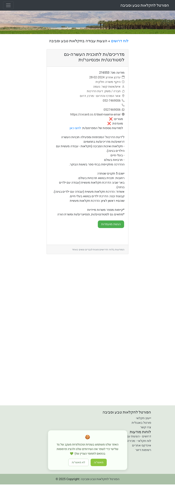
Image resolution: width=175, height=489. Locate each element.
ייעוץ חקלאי (143, 418)
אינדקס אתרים (141, 445)
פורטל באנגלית (141, 422)
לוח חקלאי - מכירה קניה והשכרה (130, 441)
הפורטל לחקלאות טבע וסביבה (144, 5)
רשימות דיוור (143, 450)
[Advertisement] (153, 95)
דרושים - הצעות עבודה (136, 436)
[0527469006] (113, 109)
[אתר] (97, 114)
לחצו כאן (75, 128)
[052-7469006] (113, 100)
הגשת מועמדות (111, 224)
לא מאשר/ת (78, 462)
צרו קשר (145, 427)
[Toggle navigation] (8, 5)
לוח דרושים (119, 41)
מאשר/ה (98, 462)
